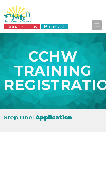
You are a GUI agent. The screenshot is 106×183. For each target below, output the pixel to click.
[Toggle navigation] (97, 25)
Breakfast (54, 26)
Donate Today (22, 26)
